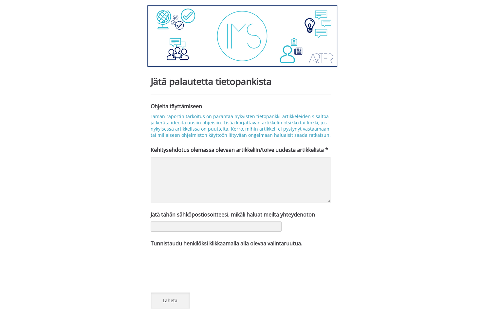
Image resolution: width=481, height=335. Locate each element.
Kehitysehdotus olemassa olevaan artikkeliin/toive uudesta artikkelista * (239, 150)
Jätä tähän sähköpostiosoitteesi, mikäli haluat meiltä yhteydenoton (233, 214)
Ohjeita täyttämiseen (176, 106)
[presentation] (200, 263)
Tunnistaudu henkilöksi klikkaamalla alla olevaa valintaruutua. (226, 243)
